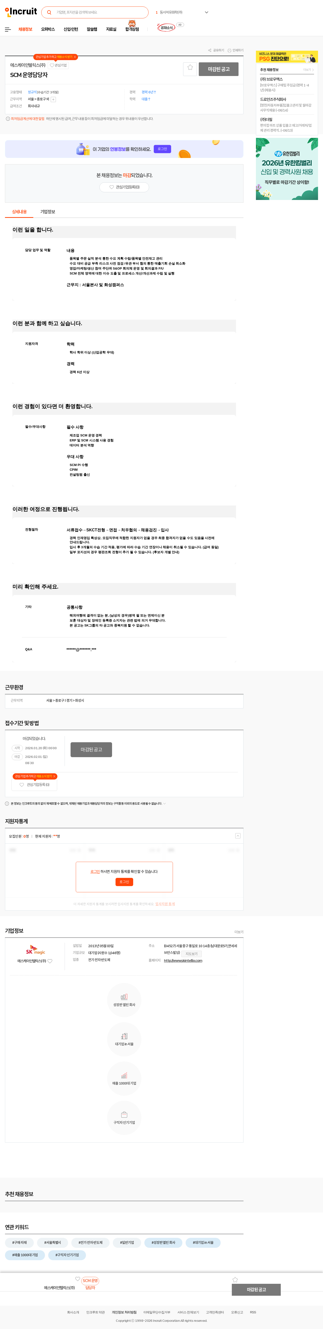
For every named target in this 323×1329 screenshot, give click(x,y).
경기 (69, 700)
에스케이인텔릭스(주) (27, 65)
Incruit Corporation (166, 1321)
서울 (49, 700)
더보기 (239, 932)
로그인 (95, 871)
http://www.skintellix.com (183, 960)
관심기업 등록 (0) (34, 784)
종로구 (59, 700)
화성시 (79, 700)
